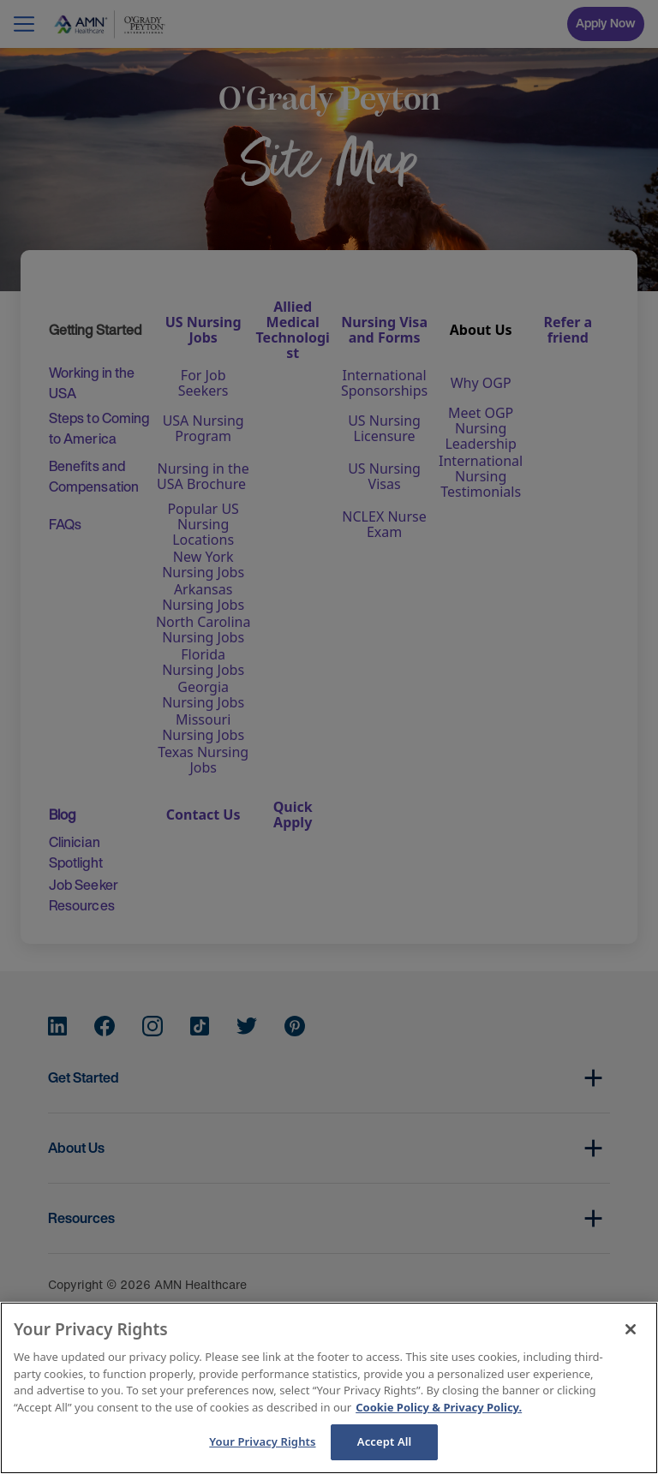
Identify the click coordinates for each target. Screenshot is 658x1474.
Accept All (384, 1441)
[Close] (630, 1329)
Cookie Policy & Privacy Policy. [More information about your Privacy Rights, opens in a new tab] (439, 1407)
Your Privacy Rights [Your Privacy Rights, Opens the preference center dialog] (262, 1441)
